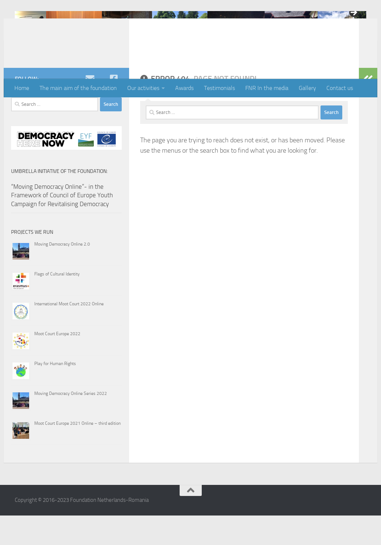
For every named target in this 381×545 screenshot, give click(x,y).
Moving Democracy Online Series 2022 (70, 423)
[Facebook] (113, 108)
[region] (190, 32)
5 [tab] (207, 61)
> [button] (353, 12)
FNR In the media (266, 87)
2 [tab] (182, 61)
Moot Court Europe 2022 (57, 363)
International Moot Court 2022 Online (69, 333)
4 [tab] (199, 61)
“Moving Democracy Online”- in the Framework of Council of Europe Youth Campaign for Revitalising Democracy (62, 224)
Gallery (307, 87)
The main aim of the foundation (78, 87)
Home (21, 87)
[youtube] (101, 108)
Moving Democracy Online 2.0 (62, 273)
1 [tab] (174, 61)
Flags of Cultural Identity (57, 303)
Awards (184, 87)
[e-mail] (90, 108)
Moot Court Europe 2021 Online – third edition (77, 452)
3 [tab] (190, 61)
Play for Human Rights (55, 393)
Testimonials (219, 87)
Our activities (143, 87)
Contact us (339, 87)
